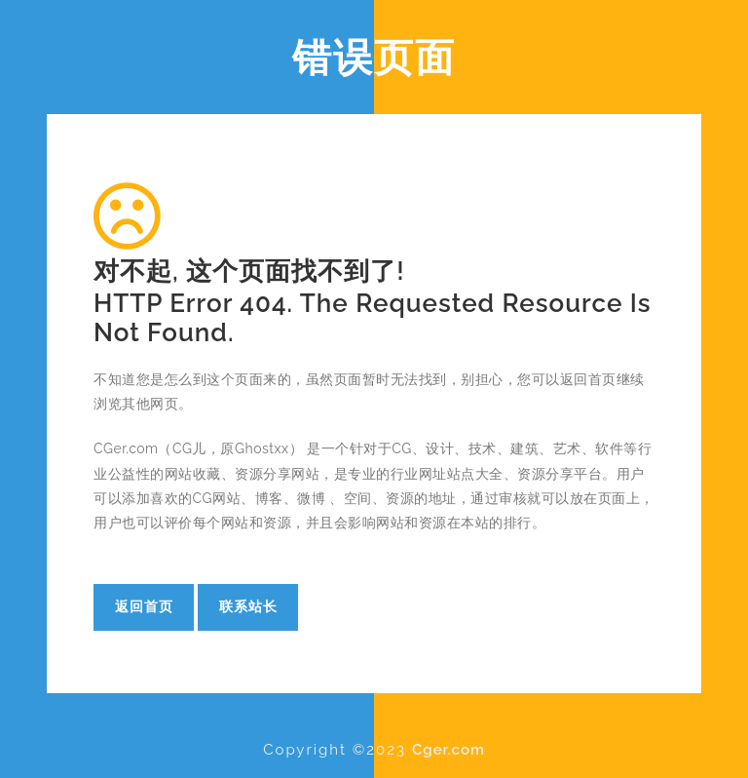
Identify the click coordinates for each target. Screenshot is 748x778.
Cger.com (448, 750)
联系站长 (248, 606)
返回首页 (144, 606)
